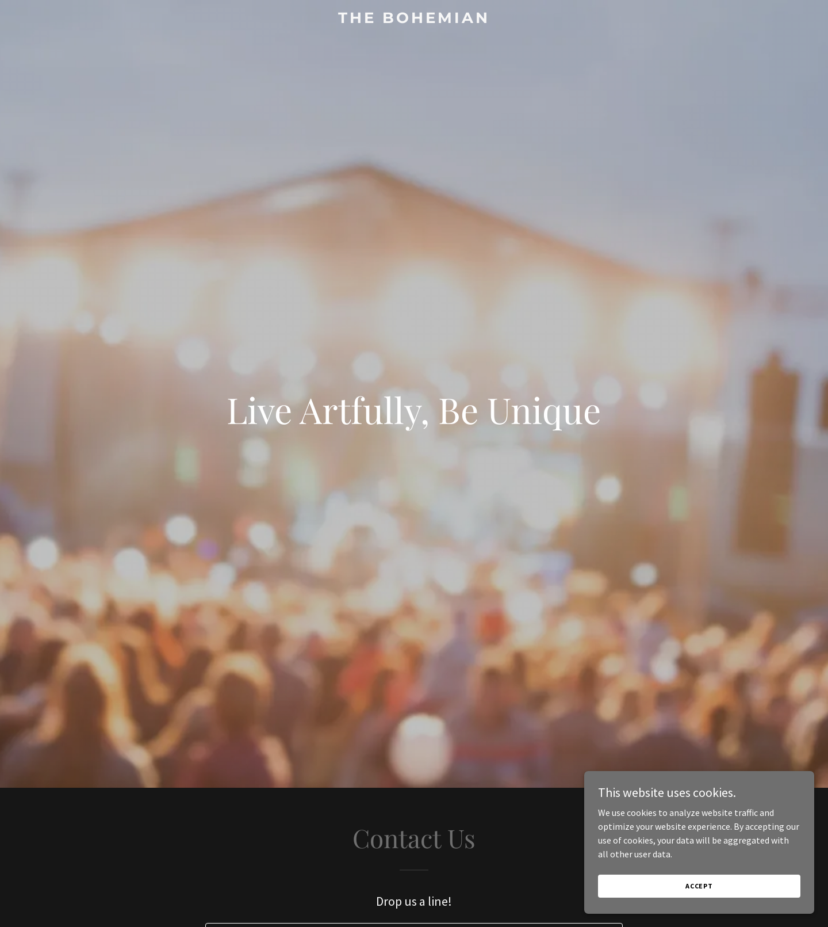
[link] (414, 19)
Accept (699, 886)
